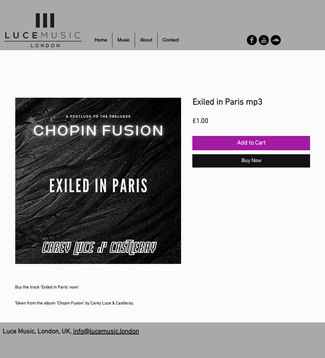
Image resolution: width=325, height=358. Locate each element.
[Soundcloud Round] (276, 40)
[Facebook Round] (252, 40)
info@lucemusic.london (106, 332)
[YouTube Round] (264, 40)
